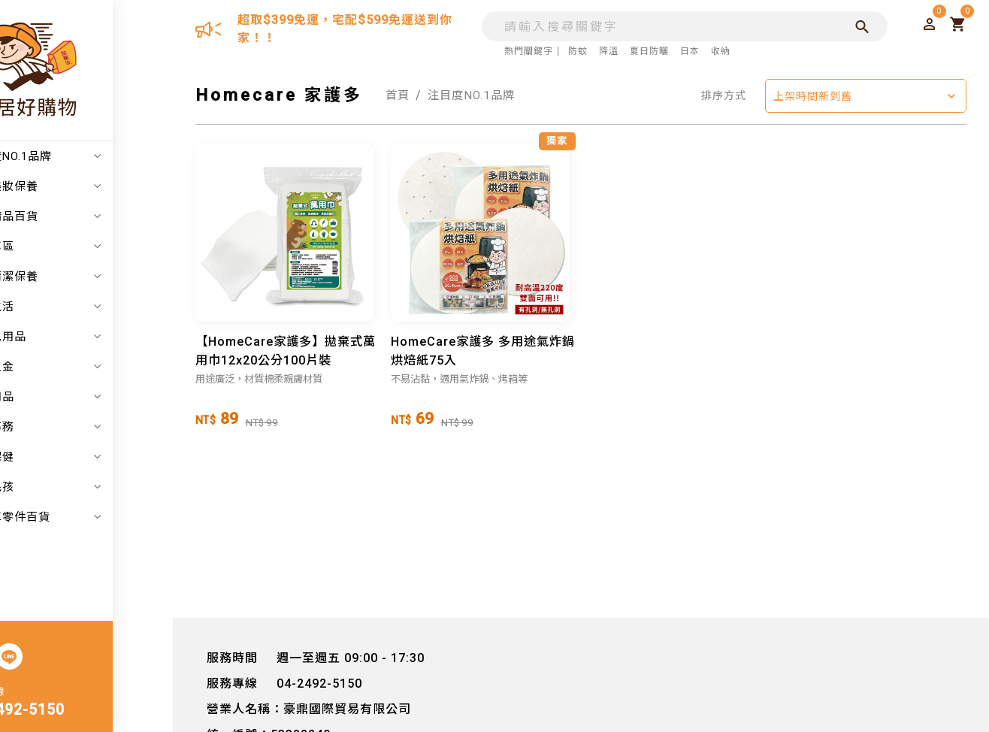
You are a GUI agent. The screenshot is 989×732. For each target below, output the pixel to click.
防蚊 (574, 51)
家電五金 (94, 367)
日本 (686, 51)
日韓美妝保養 (94, 186)
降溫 (605, 51)
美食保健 (94, 457)
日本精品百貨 (94, 216)
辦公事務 (94, 427)
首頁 (398, 95)
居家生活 (94, 306)
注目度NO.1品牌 (94, 156)
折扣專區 (94, 246)
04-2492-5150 (74, 711)
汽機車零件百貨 (94, 517)
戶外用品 (94, 397)
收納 (717, 51)
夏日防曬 (645, 51)
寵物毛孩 (94, 487)
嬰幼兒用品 (94, 336)
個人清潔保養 (94, 276)
